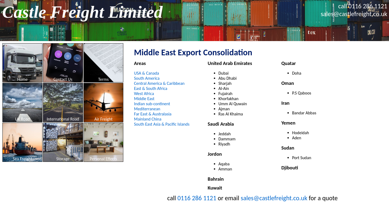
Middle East (144, 98)
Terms (103, 79)
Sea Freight (22, 158)
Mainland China (147, 119)
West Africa (144, 93)
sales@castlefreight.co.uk (354, 14)
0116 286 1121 (367, 6)
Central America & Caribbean (159, 83)
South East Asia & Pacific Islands (161, 124)
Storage (63, 158)
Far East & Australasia (153, 113)
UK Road (22, 119)
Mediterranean (147, 108)
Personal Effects (103, 158)
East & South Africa (150, 88)
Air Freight (103, 119)
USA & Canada (146, 73)
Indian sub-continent (152, 103)
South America (147, 78)
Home (22, 79)
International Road (63, 119)
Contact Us (62, 79)
